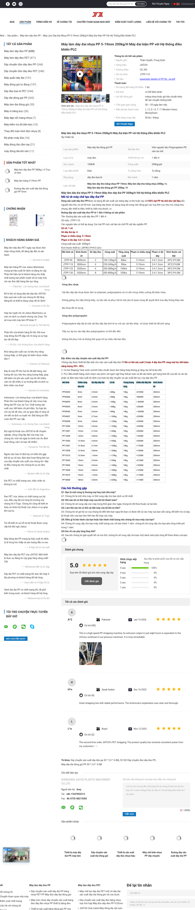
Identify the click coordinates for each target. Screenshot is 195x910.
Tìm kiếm (141, 4)
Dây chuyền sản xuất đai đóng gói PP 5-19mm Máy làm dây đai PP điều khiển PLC (99, 854)
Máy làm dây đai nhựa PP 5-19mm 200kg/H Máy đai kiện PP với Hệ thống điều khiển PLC (84, 109)
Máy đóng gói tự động (16, 84)
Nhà (12, 22)
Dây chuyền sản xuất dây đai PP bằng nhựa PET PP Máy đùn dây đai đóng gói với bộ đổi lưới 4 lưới (51, 893)
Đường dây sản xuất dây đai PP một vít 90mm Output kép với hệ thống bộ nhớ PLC (179, 854)
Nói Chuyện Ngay (160, 3)
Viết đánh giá (91, 581)
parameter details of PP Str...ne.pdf (157, 79)
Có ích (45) (90, 625)
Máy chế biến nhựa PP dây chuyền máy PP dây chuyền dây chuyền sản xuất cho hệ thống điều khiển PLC (152, 854)
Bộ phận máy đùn (14, 137)
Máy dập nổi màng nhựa (18, 117)
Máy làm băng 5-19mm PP (27, 180)
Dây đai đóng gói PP (15, 97)
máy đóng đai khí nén (16, 151)
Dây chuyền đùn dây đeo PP (20, 64)
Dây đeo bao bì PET (15, 91)
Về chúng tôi (64, 22)
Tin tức (180, 22)
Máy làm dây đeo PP (30, 35)
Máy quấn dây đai (14, 77)
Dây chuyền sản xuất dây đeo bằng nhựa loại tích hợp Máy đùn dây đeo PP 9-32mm (101, 902)
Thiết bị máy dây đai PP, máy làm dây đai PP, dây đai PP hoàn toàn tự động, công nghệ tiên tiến (72, 854)
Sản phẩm (25, 22)
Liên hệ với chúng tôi (158, 22)
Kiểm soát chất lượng (128, 22)
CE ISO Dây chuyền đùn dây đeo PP (138, 760)
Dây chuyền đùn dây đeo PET (20, 71)
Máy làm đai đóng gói (16, 104)
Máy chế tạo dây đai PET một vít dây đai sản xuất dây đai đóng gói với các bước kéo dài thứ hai (100, 893)
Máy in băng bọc (13, 111)
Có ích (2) (89, 734)
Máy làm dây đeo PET (16, 57)
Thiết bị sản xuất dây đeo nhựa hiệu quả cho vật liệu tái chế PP (125, 854)
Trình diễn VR (44, 22)
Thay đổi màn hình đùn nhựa (20, 131)
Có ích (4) (89, 695)
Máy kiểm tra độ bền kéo (18, 124)
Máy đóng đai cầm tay (17, 144)
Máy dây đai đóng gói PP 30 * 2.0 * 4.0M (81, 764)
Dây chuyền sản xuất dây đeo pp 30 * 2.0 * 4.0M (95, 760)
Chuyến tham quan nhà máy (93, 22)
